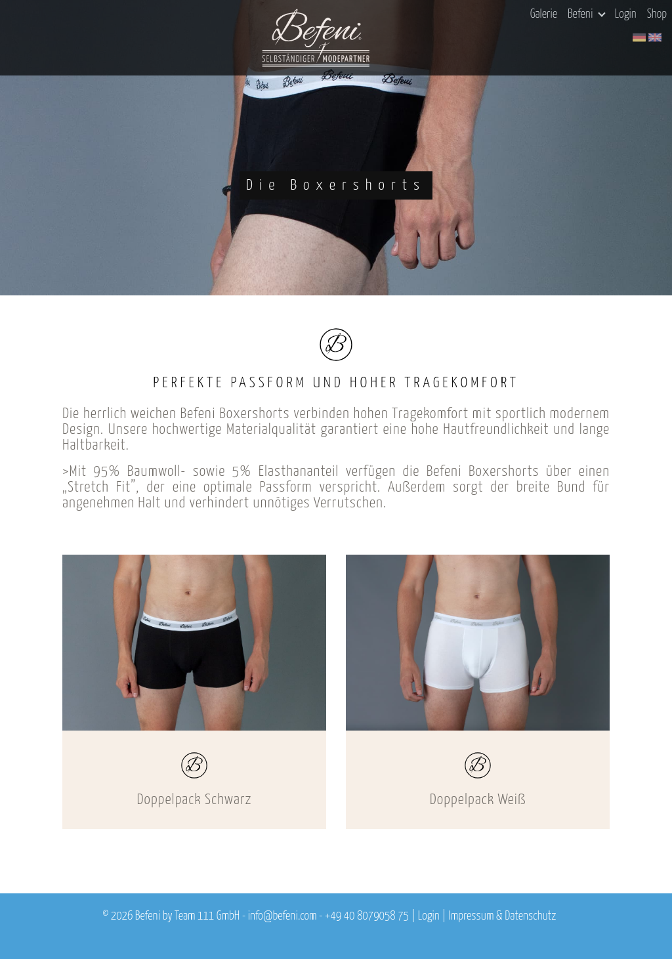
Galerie (543, 14)
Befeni (586, 14)
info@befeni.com (282, 916)
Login (626, 14)
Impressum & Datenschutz (502, 916)
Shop (657, 14)
